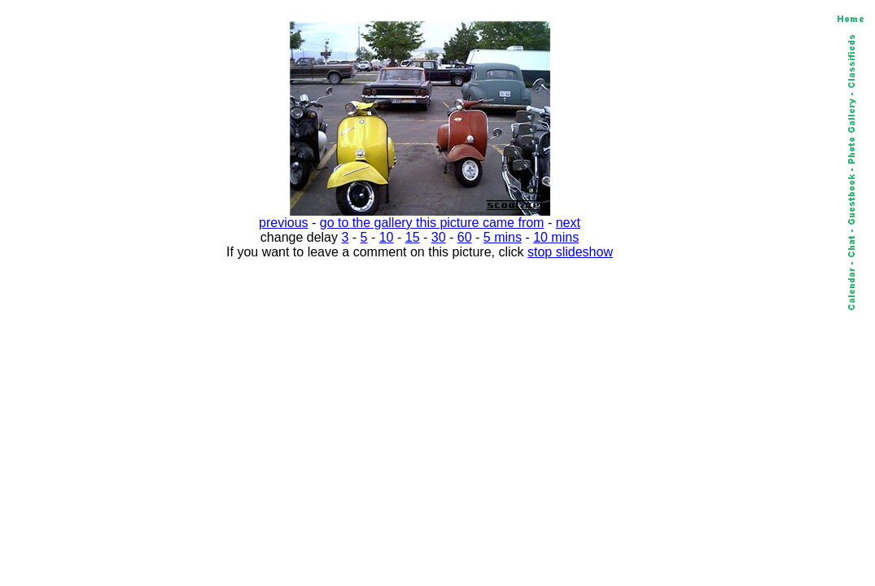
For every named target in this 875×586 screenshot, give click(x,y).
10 (386, 237)
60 (464, 237)
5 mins (502, 237)
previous (283, 223)
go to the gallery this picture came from (432, 223)
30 (438, 237)
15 (412, 237)
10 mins (556, 237)
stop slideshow (570, 252)
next (568, 223)
